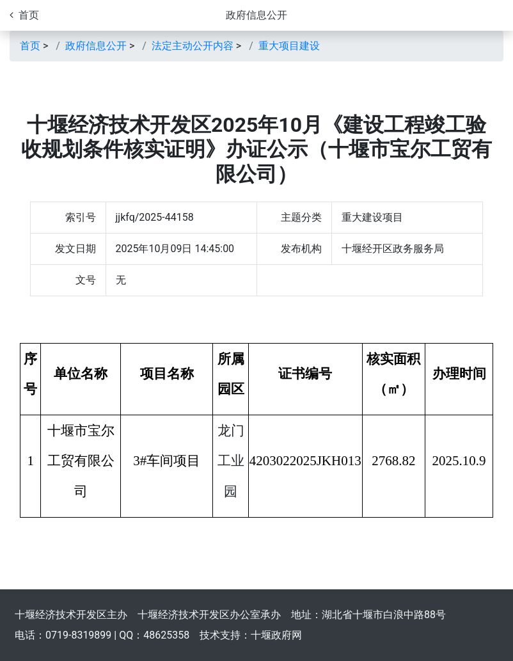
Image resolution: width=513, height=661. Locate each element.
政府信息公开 (256, 15)
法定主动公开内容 (192, 46)
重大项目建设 (289, 46)
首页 (30, 46)
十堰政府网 (276, 635)
